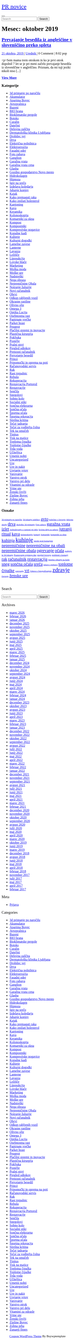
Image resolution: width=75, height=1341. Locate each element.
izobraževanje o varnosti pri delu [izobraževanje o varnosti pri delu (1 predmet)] (24, 529)
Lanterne (15, 247)
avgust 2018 (17, 857)
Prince (14, 359)
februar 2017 (18, 889)
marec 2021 (17, 803)
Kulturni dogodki (21, 240)
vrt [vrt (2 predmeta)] (26, 570)
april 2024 (16, 688)
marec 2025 (17, 652)
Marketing (16, 265)
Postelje (15, 341)
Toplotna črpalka (20, 441)
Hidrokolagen (18, 175)
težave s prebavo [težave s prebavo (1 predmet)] (50, 565)
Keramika (16, 211)
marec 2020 (17, 839)
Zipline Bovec (19, 495)
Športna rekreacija (21, 416)
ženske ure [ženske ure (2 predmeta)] (18, 575)
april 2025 (16, 648)
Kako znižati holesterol (24, 201)
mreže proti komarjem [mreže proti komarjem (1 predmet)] (43, 541)
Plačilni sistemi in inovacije (27, 330)
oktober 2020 (18, 817)
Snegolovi (16, 395)
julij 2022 (16, 749)
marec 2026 (17, 612)
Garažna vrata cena (22, 165)
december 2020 (19, 810)
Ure (12, 463)
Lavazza (15, 251)
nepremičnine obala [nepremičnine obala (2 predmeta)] (19, 550)
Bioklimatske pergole (23, 114)
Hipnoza (15, 179)
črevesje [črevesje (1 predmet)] (5, 576)
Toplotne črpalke (20, 445)
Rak (12, 369)
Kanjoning (16, 204)
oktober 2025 (18, 630)
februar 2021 (18, 806)
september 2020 (20, 821)
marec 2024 (17, 691)
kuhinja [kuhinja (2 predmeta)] (8, 540)
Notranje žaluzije (21, 287)
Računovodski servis (23, 366)
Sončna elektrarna (21, 405)
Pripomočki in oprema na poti (29, 362)
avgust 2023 (17, 709)
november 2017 (20, 875)
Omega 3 (15, 308)
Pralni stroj (17, 344)
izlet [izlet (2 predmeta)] (5, 529)
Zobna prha (17, 499)
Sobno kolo (17, 398)
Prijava (14, 904)
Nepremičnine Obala (23, 283)
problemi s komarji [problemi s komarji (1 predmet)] (60, 555)
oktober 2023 (18, 706)
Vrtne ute (15, 488)
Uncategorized (19, 459)
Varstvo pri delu (20, 481)
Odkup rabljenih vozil (24, 298)
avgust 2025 (17, 637)
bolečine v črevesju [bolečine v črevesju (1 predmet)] (57, 520)
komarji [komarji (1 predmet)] (37, 534)
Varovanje (16, 474)
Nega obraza (18, 280)
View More (9, 77)
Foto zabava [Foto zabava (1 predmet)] (41, 525)
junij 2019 (16, 846)
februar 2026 (18, 616)
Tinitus (14, 434)
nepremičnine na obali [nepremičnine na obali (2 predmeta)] (45, 545)
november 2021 (20, 778)
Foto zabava (17, 154)
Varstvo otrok (18, 477)
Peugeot (15, 326)
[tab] (3, 16)
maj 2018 (16, 864)
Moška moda (18, 269)
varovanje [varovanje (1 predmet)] (19, 571)
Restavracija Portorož (23, 384)
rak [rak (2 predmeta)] (4, 559)
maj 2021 (16, 796)
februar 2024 (18, 695)
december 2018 (19, 853)
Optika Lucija (18, 312)
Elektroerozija (19, 147)
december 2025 (19, 623)
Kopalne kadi (18, 233)
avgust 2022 (17, 745)
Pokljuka (15, 337)
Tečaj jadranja (19, 423)
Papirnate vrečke (20, 319)
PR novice (14, 6)
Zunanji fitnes (18, 502)
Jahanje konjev (19, 190)
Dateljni (15, 125)
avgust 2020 (17, 824)
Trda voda (16, 448)
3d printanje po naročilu (25, 93)
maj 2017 (16, 882)
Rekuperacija (18, 380)
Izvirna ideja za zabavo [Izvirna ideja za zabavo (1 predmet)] (48, 529)
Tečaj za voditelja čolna (25, 427)
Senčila (14, 391)
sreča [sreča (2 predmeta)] (38, 564)
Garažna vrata (18, 161)
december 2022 (19, 731)
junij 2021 (16, 792)
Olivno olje (17, 305)
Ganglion (16, 157)
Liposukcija (17, 258)
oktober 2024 (18, 670)
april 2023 (16, 716)
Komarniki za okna (22, 219)
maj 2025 (16, 645)
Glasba (14, 168)
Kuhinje (15, 237)
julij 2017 (16, 878)
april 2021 (16, 799)
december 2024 (19, 663)
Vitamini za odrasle (22, 484)
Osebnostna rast (20, 316)
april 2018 (16, 867)
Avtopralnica (18, 104)
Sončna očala (18, 409)
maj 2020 (16, 831)
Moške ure (16, 272)
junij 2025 (16, 641)
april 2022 (16, 760)
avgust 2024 (17, 677)
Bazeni (14, 107)
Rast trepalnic (18, 373)
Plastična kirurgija (21, 333)
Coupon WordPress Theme (25, 1336)
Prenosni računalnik (22, 351)
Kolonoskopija (19, 215)
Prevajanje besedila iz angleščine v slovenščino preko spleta (37, 42)
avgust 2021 (17, 785)
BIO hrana (16, 111)
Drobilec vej (18, 136)
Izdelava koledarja (21, 186)
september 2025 (20, 634)
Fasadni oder (18, 150)
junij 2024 (16, 681)
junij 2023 (16, 713)
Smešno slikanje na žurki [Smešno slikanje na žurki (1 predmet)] (59, 560)
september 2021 (20, 781)
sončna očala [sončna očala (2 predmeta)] (21, 564)
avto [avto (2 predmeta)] (44, 519)
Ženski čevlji (18, 492)
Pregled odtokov (20, 348)
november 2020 (20, 813)
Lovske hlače (18, 262)
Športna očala (18, 413)
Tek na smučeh (19, 430)
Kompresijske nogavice (25, 229)
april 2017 (16, 885)
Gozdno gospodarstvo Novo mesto (32, 172)
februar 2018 (18, 871)
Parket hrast (17, 323)
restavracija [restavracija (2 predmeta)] (37, 559)
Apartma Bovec (20, 100)
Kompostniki (18, 226)
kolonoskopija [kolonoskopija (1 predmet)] (27, 534)
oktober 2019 (18, 842)
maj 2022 (16, 756)
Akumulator (17, 96)
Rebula (14, 377)
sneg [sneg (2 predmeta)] (6, 564)
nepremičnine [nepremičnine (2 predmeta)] (13, 545)
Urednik (31, 53)
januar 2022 (17, 770)
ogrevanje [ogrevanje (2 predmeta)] (45, 550)
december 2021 (19, 774)
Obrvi (13, 294)
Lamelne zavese (20, 244)
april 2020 (16, 835)
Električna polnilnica (23, 143)
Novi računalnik (20, 290)
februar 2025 (18, 655)
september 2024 (20, 673)
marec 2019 (17, 849)
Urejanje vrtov (19, 470)
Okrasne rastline (20, 301)
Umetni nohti (18, 456)
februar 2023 (18, 724)
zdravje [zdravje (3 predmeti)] (61, 570)
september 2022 (20, 742)
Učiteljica (16, 452)
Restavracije (17, 387)
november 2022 (20, 734)
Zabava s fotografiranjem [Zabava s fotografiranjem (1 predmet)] (41, 571)
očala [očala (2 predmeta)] (59, 550)
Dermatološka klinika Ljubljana (30, 132)
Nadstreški (16, 276)
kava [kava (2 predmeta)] (16, 533)
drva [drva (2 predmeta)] (12, 524)
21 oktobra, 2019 (13, 53)
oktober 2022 (18, 738)
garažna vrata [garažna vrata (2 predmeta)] (58, 524)
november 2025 (20, 627)
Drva (13, 140)
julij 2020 (16, 828)
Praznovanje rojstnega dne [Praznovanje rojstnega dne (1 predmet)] (25, 555)
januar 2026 (17, 620)
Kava (13, 208)
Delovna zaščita (20, 129)
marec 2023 (17, 720)
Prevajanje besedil (21, 355)
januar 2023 (17, 727)
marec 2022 (17, 763)
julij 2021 (16, 788)
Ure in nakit (17, 466)
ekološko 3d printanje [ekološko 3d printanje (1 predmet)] (25, 525)
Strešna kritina (19, 420)
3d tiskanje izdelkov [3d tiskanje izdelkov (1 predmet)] (31, 520)
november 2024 (20, 666)
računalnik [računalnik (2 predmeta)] (17, 559)
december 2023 (19, 702)
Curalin (14, 122)
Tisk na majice (19, 438)
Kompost (15, 222)
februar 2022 (18, 767)
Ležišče (14, 254)
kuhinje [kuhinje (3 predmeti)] (24, 539)
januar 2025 (17, 659)
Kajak (13, 193)
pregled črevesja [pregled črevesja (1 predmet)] (44, 555)
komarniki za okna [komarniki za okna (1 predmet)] (58, 534)
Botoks (14, 118)
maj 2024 (16, 684)
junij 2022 (16, 752)
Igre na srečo (18, 183)
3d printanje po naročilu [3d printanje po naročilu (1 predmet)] (12, 520)
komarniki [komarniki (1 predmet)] (45, 534)
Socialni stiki (18, 402)
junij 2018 (16, 860)
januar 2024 (17, 699)
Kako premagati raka (23, 197)
